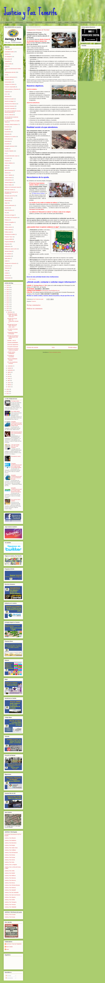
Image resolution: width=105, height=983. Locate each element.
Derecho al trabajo (9, 101)
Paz (6, 212)
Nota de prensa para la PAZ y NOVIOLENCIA (16, 432)
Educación (7, 134)
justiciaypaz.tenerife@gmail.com (51, 290)
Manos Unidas (8, 184)
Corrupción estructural (12, 346)
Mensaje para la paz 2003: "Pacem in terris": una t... (12, 326)
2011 (7, 393)
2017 (7, 304)
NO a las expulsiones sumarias (12, 363)
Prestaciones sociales (10, 234)
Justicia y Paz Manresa (10, 878)
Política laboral (8, 229)
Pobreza (7, 220)
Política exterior (8, 227)
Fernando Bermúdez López (11, 155)
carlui (7, 949)
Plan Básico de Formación (11, 217)
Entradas (8, 975)
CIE (6, 74)
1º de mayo (7, 49)
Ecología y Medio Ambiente (11, 124)
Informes (7, 172)
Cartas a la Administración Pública (13, 68)
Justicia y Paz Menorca (10, 880)
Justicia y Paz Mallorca (10, 875)
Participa (66, 22)
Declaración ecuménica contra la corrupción (12, 349)
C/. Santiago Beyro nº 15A (39, 285)
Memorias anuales (9, 189)
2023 (7, 291)
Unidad (6, 273)
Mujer (6, 203)
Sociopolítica (8, 256)
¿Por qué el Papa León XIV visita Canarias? (15, 446)
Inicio (53, 347)
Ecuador (7, 129)
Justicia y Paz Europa (10, 857)
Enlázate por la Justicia (10, 136)
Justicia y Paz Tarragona (10, 902)
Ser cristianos (8, 253)
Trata (6, 270)
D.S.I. (6, 94)
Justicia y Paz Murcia (10, 882)
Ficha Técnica (29, 22)
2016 (7, 306)
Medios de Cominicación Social (12, 187)
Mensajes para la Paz (10, 195)
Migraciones (7, 198)
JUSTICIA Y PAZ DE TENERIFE (14, 944)
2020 (7, 298)
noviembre (10, 366)
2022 (7, 293)
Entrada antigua (72, 347)
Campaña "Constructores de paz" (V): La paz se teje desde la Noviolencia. (16, 489)
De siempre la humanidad (10, 356)
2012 (7, 391)
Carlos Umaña (8, 63)
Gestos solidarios (9, 163)
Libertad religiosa (9, 182)
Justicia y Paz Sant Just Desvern (12, 895)
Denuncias (7, 96)
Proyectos (33, 301)
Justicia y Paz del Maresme (11, 852)
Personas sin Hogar (9, 215)
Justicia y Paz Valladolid (10, 907)
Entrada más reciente (32, 347)
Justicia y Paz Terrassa (10, 904)
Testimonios (7, 265)
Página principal (8, 22)
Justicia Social (8, 177)
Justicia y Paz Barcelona (10, 842)
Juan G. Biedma (8, 175)
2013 (7, 389)
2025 (7, 287)
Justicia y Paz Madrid (10, 873)
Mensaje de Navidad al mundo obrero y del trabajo (12, 337)
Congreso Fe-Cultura (10, 84)
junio (9, 376)
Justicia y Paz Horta (9, 862)
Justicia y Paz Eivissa (10, 855)
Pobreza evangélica (9, 222)
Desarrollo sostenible (10, 108)
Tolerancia (7, 268)
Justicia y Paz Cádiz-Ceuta (11, 847)
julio (9, 374)
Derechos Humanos (9, 106)
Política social (8, 232)
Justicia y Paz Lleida (9, 870)
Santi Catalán (9, 946)
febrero (9, 384)
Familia (6, 148)
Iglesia (6, 168)
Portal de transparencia (86, 22)
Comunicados (8, 82)
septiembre (10, 370)
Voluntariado (8, 278)
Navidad (7, 207)
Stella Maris (7, 258)
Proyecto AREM (8, 239)
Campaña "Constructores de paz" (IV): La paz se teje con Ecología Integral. (16, 465)
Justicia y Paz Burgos (10, 845)
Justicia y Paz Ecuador (10, 914)
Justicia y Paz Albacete (10, 838)
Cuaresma (7, 91)
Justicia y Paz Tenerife (30, 12)
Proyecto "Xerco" (9, 236)
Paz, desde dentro (15, 411)
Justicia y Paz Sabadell (10, 890)
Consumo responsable (10, 86)
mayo (9, 378)
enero (9, 386)
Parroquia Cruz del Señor (36, 209)
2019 (7, 300)
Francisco (7, 160)
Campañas (7, 61)
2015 (7, 308)
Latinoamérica (8, 180)
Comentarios (9, 978)
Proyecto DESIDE (9, 241)
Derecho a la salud (9, 98)
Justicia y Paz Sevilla (10, 899)
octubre (10, 368)
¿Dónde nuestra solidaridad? (11, 352)
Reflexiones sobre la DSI (10, 248)
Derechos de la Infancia (10, 103)
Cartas (6, 66)
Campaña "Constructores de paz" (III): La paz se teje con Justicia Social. (16, 423)
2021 (7, 295)
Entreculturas (8, 139)
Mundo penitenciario (9, 205)
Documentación (38, 22)
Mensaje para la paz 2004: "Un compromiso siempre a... (12, 320)
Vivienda (7, 275)
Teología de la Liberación (11, 263)
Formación (7, 158)
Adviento (7, 54)
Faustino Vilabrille (9, 151)
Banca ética (7, 59)
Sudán (6, 261)
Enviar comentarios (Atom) (55, 352)
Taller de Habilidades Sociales (12, 359)
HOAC (6, 165)
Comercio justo (8, 79)
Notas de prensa (9, 210)
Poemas (7, 224)
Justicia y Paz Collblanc (10, 850)
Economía (7, 126)
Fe (5, 153)
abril (9, 380)
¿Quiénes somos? (19, 22)
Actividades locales (9, 51)
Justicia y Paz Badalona (10, 840)
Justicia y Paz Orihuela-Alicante (12, 885)
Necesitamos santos (16, 456)
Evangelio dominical (9, 146)
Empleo (60, 22)
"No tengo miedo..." (15, 401)
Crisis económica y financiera (12, 89)
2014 (7, 310)
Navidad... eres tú (11, 340)
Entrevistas (7, 141)
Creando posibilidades (12, 342)
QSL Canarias (32, 279)
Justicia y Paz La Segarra (11, 864)
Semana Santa (8, 251)
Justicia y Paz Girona (10, 859)
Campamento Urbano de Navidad (12, 333)
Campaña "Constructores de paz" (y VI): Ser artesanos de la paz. (16, 477)
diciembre (10, 312)
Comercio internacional (10, 77)
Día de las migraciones (12, 344)
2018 (7, 302)
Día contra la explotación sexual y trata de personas (13, 111)
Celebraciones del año (50, 22)
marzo (9, 382)
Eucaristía (7, 143)
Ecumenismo (8, 131)
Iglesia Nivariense (9, 170)
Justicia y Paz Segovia (10, 897)
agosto (9, 372)
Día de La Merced (9, 114)
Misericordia (7, 200)
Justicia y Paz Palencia (10, 887)
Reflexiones (7, 246)
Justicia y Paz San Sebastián (12, 892)
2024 (7, 289)
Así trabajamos (8, 56)
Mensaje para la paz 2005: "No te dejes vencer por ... (12, 315)
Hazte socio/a (74, 22)
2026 (7, 285)
